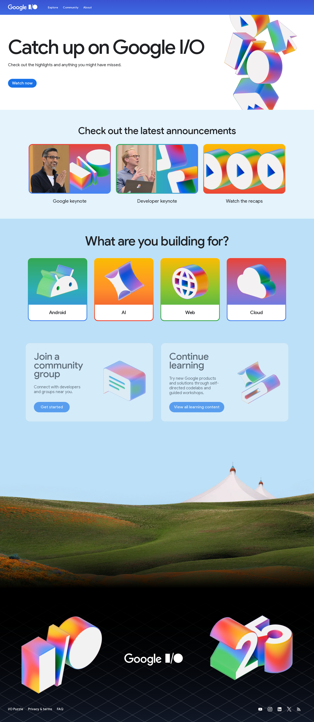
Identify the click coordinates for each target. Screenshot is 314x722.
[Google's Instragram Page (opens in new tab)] (272, 709)
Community (70, 7)
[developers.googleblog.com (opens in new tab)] (301, 709)
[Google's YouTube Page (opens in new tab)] (263, 709)
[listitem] (58, 289)
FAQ (60, 709)
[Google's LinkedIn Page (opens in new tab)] (282, 709)
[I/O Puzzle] (15, 709)
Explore (53, 7)
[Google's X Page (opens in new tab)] (291, 709)
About (87, 7)
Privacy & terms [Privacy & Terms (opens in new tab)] (40, 709)
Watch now (22, 83)
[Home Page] (22, 7)
